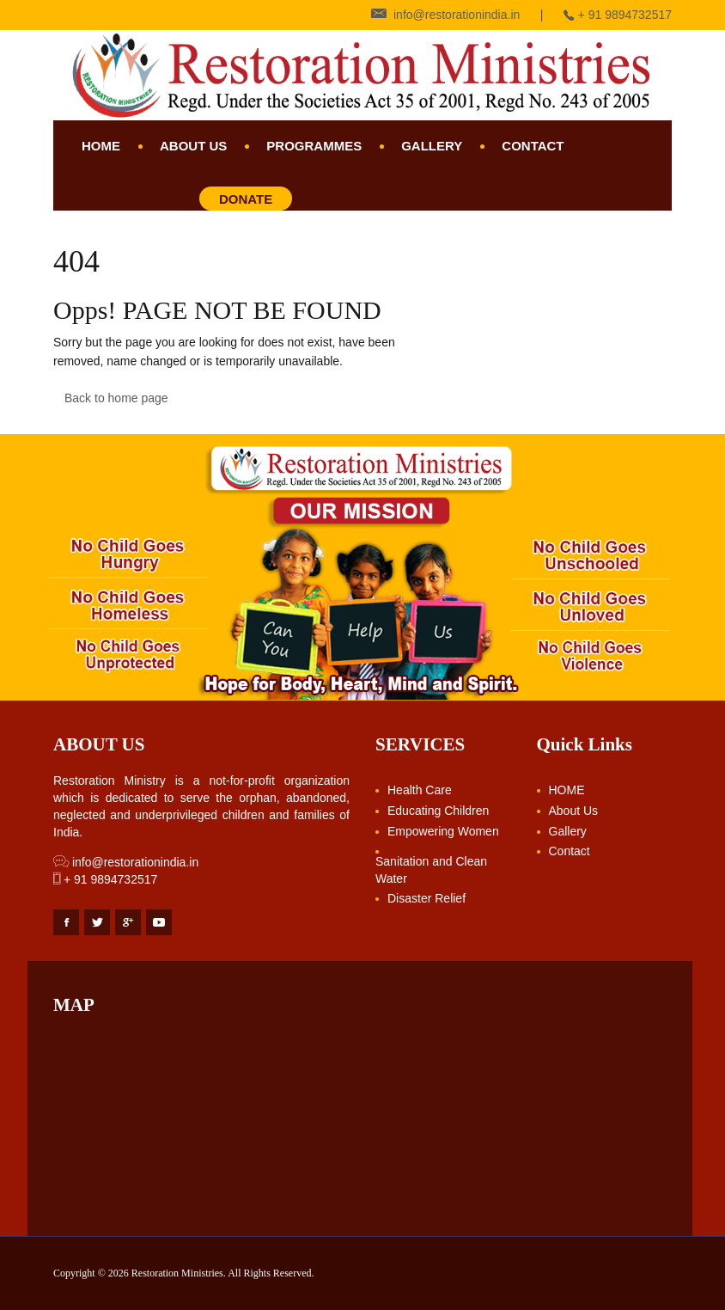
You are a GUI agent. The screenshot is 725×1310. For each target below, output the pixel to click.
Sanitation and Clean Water (431, 869)
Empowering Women (443, 831)
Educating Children (438, 810)
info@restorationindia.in (125, 862)
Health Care (419, 790)
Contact (533, 145)
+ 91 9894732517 (105, 879)
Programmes (314, 145)
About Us (193, 145)
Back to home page (116, 398)
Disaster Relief (426, 898)
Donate (245, 199)
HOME (101, 145)
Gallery (431, 145)
